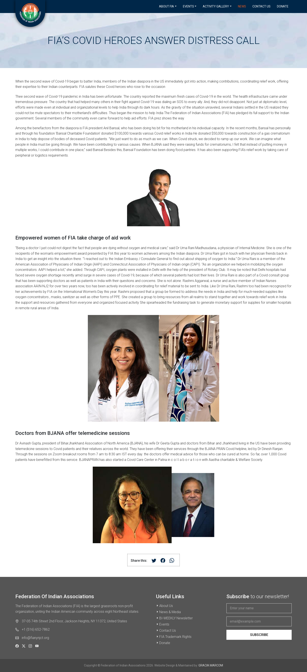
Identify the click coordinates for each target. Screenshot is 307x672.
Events (164, 624)
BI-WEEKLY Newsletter (176, 618)
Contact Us (261, 6)
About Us (166, 606)
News (242, 6)
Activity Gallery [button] (216, 6)
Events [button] (188, 6)
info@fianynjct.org (35, 638)
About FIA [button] (166, 6)
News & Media (170, 612)
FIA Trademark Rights (175, 637)
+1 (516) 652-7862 (36, 629)
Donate (282, 6)
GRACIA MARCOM (210, 665)
